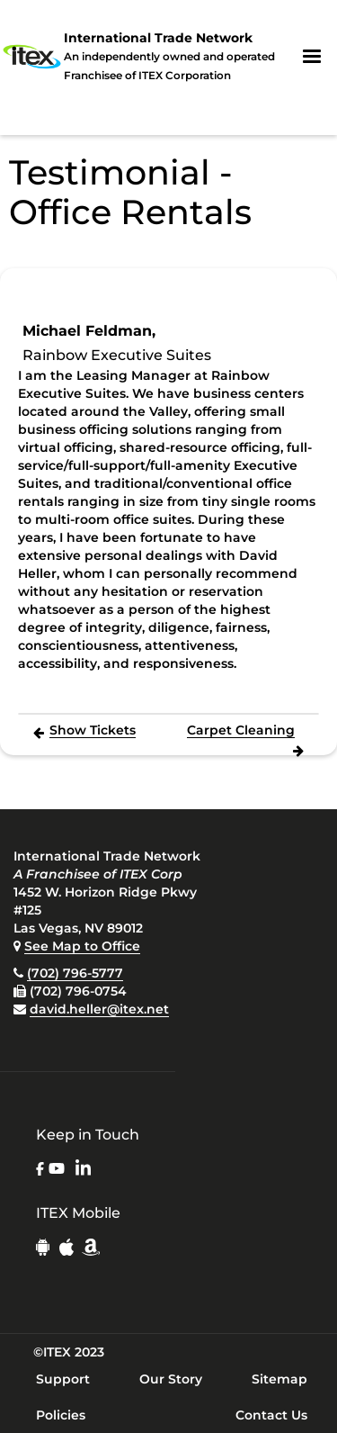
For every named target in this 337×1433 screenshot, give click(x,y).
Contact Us (271, 1415)
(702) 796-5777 (75, 973)
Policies (60, 1415)
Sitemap (279, 1379)
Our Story (170, 1379)
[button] (312, 56)
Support (63, 1379)
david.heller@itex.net (99, 1009)
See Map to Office (82, 946)
